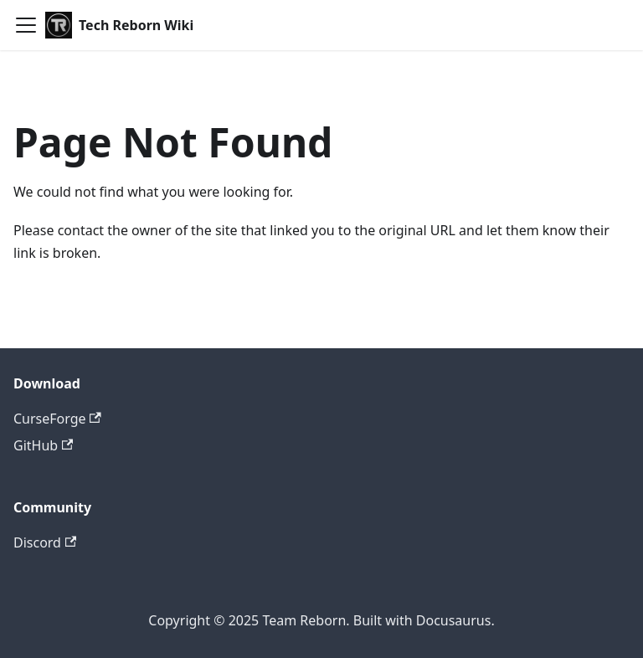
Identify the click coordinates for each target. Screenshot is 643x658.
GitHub (43, 445)
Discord (44, 542)
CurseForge (57, 418)
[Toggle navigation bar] (26, 25)
